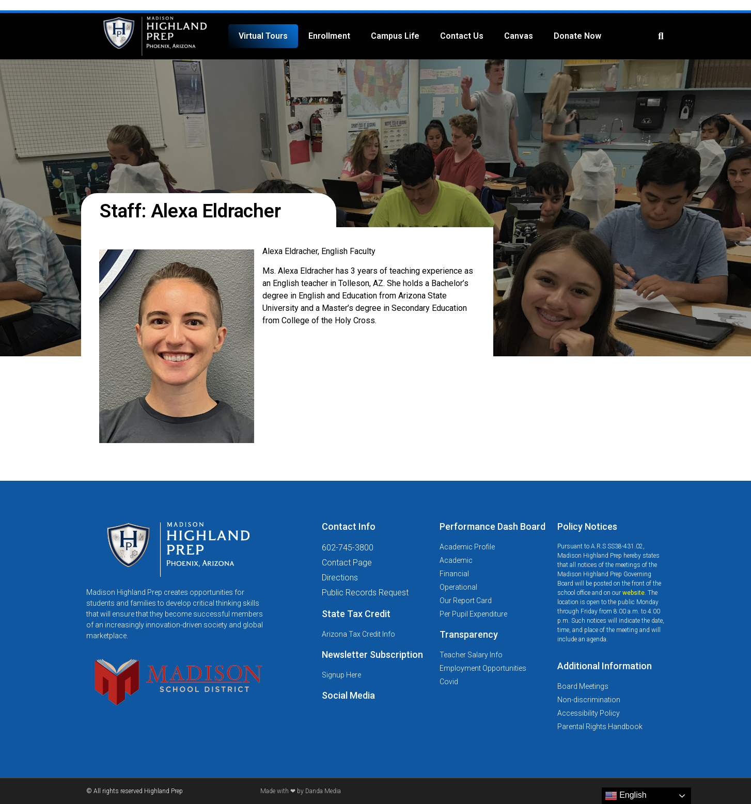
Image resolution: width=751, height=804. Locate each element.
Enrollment (329, 36)
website (633, 592)
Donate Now (577, 36)
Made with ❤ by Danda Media (300, 791)
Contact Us (461, 36)
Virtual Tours (263, 36)
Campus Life (395, 36)
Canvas (518, 36)
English (626, 796)
